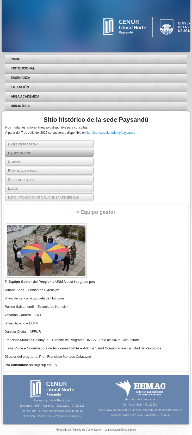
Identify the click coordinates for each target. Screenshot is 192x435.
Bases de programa (23, 144)
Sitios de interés (21, 179)
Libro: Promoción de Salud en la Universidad (43, 197)
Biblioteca (20, 106)
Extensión (20, 87)
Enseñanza (20, 78)
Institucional (23, 68)
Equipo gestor (19, 153)
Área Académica (25, 96)
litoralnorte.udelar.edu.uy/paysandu (110, 133)
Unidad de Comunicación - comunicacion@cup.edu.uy (104, 429)
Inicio (15, 59)
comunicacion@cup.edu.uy (66, 410)
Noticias (14, 162)
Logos (13, 188)
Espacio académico (22, 171)
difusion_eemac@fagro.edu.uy (162, 409)
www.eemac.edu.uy (118, 409)
